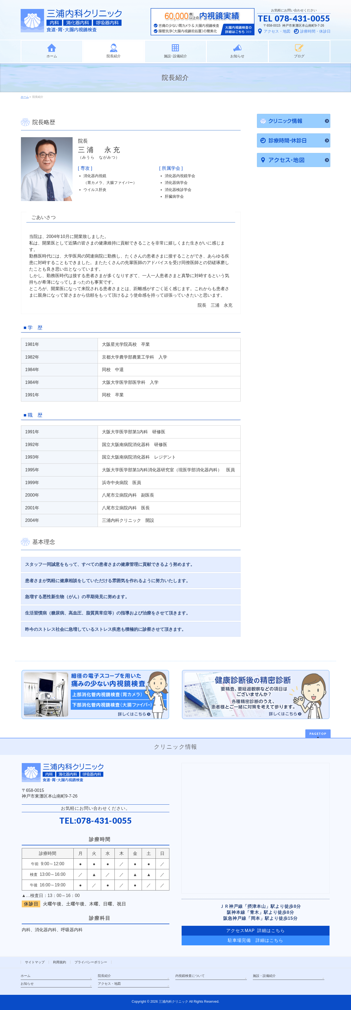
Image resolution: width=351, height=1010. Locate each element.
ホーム (25, 976)
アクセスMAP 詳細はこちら (255, 930)
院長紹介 (104, 976)
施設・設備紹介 (264, 976)
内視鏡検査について (190, 976)
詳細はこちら (269, 940)
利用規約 (59, 962)
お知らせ (27, 984)
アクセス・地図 (109, 984)
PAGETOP (318, 733)
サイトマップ (35, 962)
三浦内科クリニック (173, 1001)
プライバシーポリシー (90, 962)
